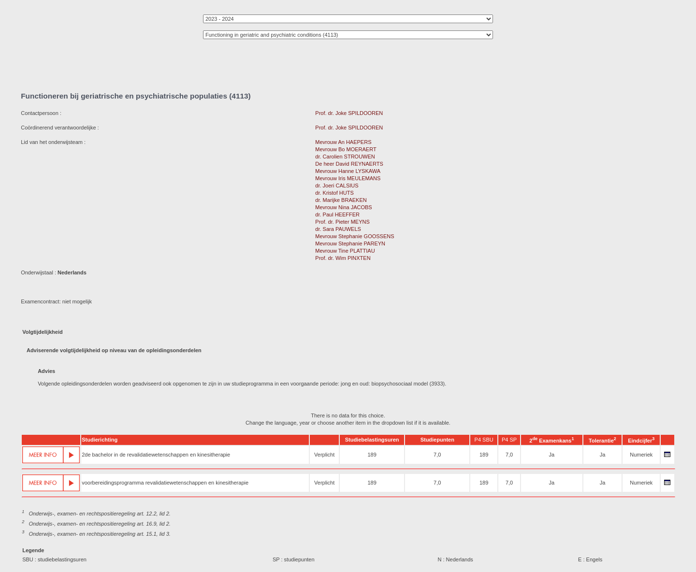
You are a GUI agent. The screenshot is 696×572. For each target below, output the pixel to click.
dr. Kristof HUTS (334, 193)
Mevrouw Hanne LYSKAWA (347, 171)
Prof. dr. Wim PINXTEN (342, 258)
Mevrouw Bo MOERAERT (345, 149)
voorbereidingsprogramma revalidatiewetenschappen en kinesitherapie (165, 483)
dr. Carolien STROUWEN (345, 156)
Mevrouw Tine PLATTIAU (345, 251)
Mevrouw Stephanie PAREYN (350, 243)
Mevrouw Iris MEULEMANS (347, 178)
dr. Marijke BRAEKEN (340, 200)
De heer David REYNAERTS (349, 164)
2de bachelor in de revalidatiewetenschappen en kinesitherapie (156, 455)
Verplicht (324, 455)
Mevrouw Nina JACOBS (343, 207)
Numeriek (641, 455)
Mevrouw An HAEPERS (343, 142)
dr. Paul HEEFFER (337, 214)
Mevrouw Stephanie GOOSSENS (354, 236)
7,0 (437, 455)
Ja (552, 455)
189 (371, 455)
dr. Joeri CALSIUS (336, 185)
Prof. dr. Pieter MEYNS (342, 222)
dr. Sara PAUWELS (338, 229)
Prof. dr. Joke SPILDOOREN (349, 113)
